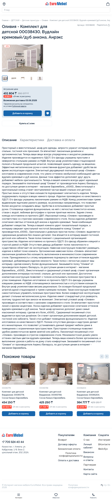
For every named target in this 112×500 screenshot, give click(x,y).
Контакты (88, 469)
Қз (105, 485)
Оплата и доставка (68, 460)
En (109, 485)
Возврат (62, 440)
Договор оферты (67, 444)
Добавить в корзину (22, 113)
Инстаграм (104, 440)
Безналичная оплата (69, 449)
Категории (18, 495)
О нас (86, 440)
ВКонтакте (104, 444)
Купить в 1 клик (27, 123)
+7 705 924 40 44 (13, 442)
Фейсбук (103, 449)
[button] (102, 356)
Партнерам (89, 465)
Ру (102, 485)
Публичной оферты (19, 106)
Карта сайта (90, 474)
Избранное (56, 495)
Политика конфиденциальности (71, 454)
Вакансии (88, 452)
